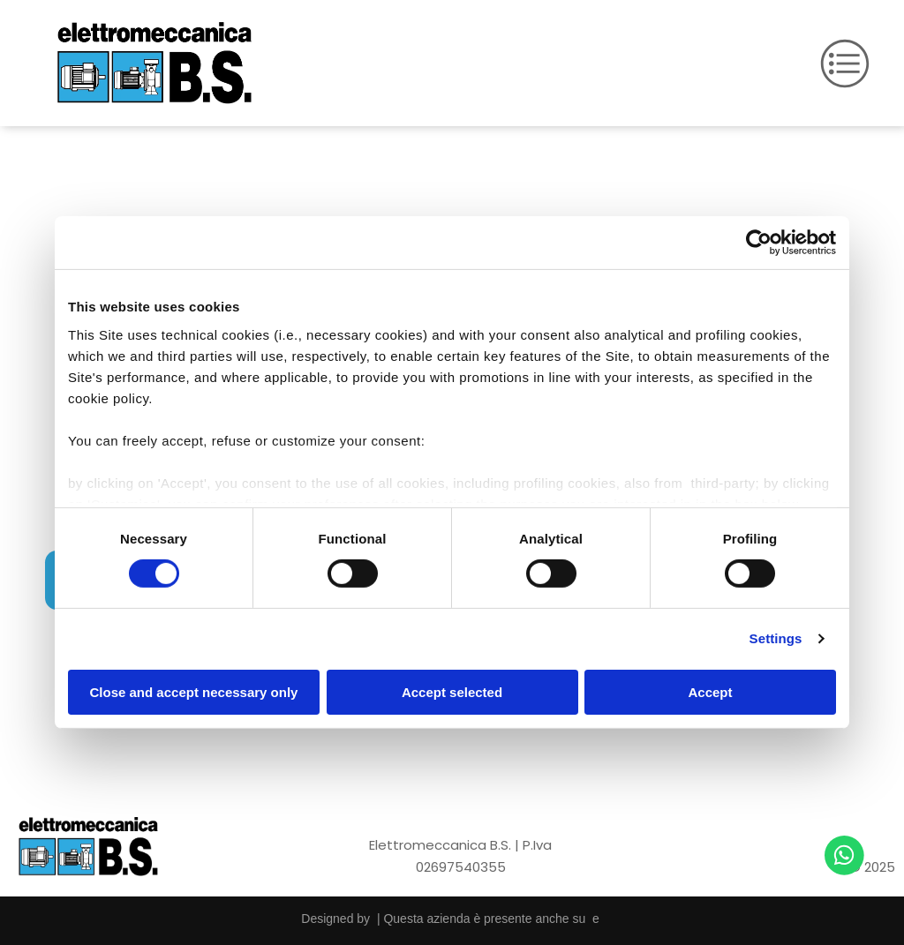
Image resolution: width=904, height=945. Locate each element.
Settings (776, 638)
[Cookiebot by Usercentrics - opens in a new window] (759, 242)
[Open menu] (844, 63)
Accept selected (452, 692)
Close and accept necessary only (194, 692)
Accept (710, 692)
